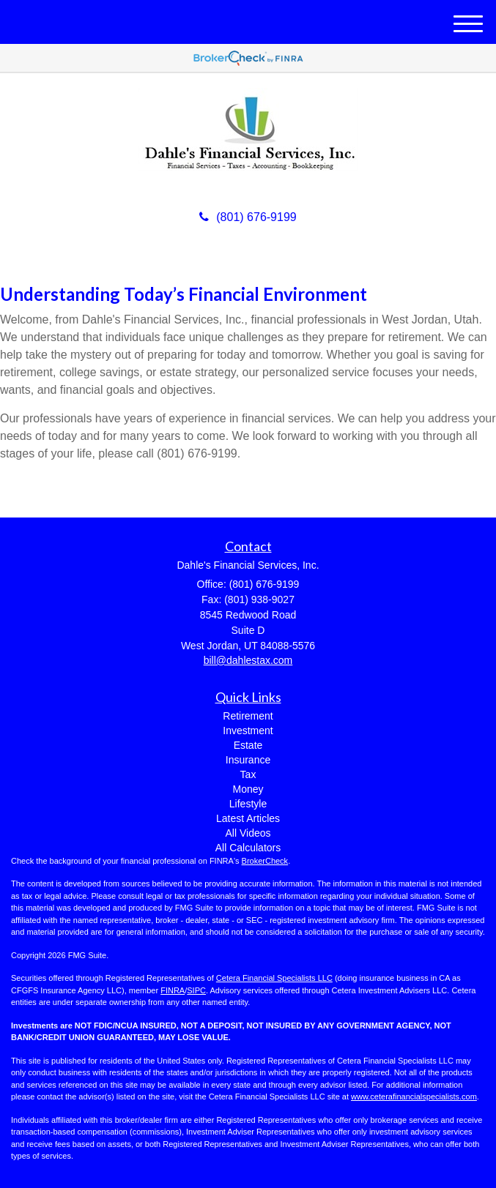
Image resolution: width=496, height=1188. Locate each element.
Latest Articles (248, 818)
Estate (248, 745)
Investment (248, 730)
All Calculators (248, 847)
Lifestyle (248, 804)
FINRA (172, 990)
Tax (248, 774)
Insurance (248, 760)
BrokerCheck (265, 860)
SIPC (196, 990)
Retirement (248, 716)
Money (247, 789)
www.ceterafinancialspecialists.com (414, 1096)
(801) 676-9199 (247, 217)
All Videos (247, 833)
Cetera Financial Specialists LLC (274, 978)
